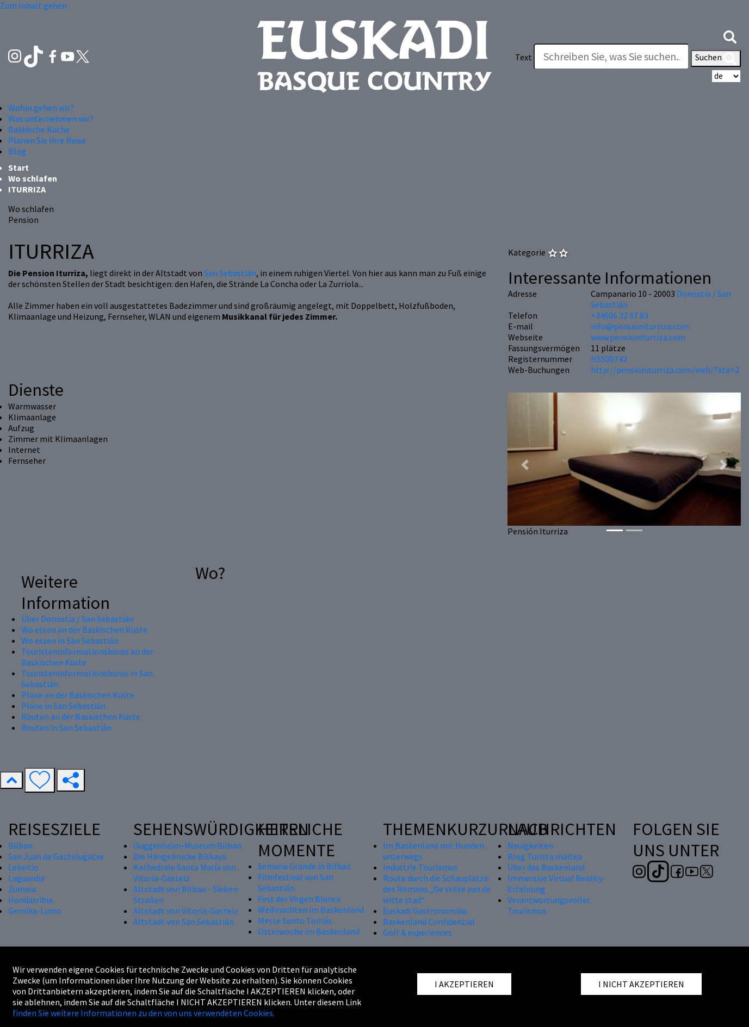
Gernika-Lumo (34, 910)
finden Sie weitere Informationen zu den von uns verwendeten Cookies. (144, 1012)
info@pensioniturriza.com (640, 326)
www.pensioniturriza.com (638, 337)
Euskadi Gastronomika (425, 910)
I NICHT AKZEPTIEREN (641, 984)
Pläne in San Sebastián (63, 705)
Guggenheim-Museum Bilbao (187, 845)
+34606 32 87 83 (619, 315)
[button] (729, 35)
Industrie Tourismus (420, 867)
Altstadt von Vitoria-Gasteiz (185, 910)
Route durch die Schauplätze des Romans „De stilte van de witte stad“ (437, 889)
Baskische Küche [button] (39, 129)
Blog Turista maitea (544, 856)
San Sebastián (230, 272)
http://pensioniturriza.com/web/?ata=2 (665, 369)
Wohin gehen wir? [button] (41, 107)
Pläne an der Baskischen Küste (77, 694)
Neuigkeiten (530, 845)
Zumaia (22, 888)
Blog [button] (17, 151)
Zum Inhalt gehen (33, 5)
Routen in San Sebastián (66, 727)
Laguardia (26, 878)
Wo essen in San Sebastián (70, 640)
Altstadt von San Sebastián (183, 921)
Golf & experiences (417, 932)
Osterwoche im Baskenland (309, 931)
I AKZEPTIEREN (464, 984)
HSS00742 (609, 358)
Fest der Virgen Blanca (299, 898)
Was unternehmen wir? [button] (51, 118)
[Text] (611, 56)
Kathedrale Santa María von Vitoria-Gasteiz (184, 872)
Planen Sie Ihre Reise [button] (47, 140)
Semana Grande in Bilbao (304, 866)
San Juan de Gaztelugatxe (56, 856)
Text (523, 57)
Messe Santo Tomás (295, 920)
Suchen (715, 58)
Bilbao (20, 845)
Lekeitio (23, 867)
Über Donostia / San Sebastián (77, 618)
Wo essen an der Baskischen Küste (84, 629)
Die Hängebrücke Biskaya (179, 856)
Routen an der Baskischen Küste (80, 716)
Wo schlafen (32, 178)
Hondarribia (30, 899)
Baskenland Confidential (429, 921)
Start (18, 167)
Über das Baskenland (546, 867)
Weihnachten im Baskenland (311, 909)
